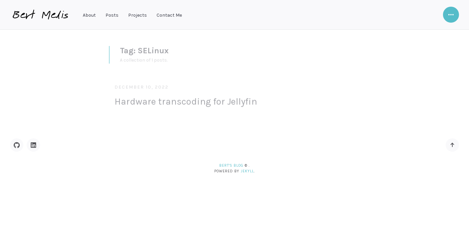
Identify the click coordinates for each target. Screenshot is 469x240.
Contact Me (169, 15)
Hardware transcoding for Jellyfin (185, 99)
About (89, 15)
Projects (137, 15)
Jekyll (247, 171)
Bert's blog (231, 165)
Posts (112, 15)
